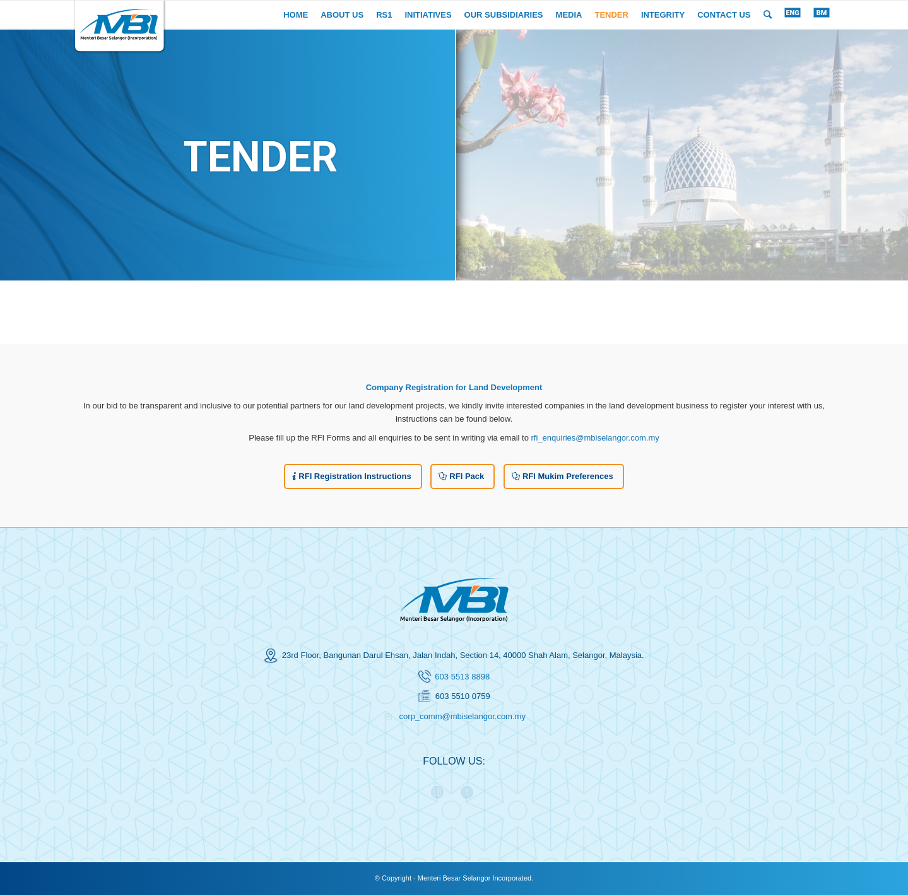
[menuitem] (295, 15)
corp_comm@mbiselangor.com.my (462, 716)
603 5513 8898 (462, 676)
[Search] (767, 15)
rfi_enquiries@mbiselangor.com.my (595, 437)
